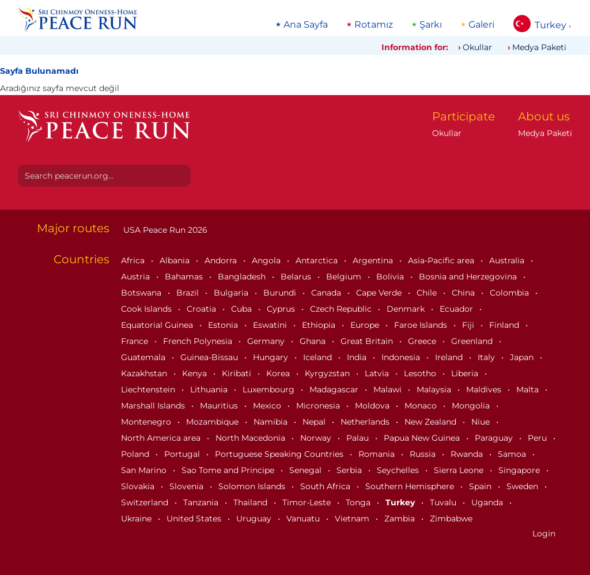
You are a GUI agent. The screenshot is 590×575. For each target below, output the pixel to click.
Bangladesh (243, 276)
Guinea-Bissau (210, 357)
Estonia (224, 325)
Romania (377, 454)
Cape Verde (380, 293)
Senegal (306, 470)
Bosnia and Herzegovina (469, 276)
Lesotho (421, 373)
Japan (523, 357)
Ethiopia (320, 325)
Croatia (202, 309)
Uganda (488, 502)
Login (543, 533)
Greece (423, 341)
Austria (136, 276)
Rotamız (373, 25)
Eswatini (271, 325)
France (135, 341)
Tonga (359, 502)
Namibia (272, 422)
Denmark (407, 309)
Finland (505, 325)
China (464, 293)
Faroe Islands (421, 325)
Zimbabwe (451, 518)
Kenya (195, 373)
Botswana (142, 293)
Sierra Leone (460, 470)
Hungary (271, 357)
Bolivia (391, 276)
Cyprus (282, 309)
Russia (424, 454)
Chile (428, 293)
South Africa (326, 486)
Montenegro (147, 422)
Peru (538, 438)
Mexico (268, 405)
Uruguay (255, 518)
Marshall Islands (154, 405)
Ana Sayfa (305, 25)
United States (195, 518)
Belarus (297, 276)
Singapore (520, 470)
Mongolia (472, 405)
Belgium (345, 276)
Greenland (473, 341)
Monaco (421, 405)
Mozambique (213, 422)
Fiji (469, 325)
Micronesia (319, 405)
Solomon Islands (253, 486)
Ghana (314, 341)
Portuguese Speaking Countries (280, 454)
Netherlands (366, 422)
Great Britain (368, 341)
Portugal (183, 454)
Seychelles (399, 470)
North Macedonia (251, 438)
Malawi (388, 389)
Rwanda (468, 454)
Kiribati (238, 373)
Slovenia (187, 486)
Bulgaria (232, 293)
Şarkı (430, 25)
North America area (162, 438)
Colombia (510, 293)
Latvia (378, 373)
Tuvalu (444, 502)
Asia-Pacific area (442, 260)
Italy (487, 357)
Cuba (242, 309)
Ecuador (457, 309)
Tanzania (202, 502)
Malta (528, 389)
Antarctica (318, 260)
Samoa (513, 454)
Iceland (318, 357)
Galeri (481, 25)
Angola (267, 260)
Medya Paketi (539, 47)
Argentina (374, 260)
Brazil (188, 293)
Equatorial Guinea (158, 325)
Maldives (485, 389)
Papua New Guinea (423, 438)
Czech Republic (342, 309)
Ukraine (137, 518)
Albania (176, 260)
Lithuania (210, 389)
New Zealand (431, 422)
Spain (481, 486)
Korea (279, 373)
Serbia (350, 470)
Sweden (523, 486)
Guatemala (144, 357)
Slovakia (139, 486)
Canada (327, 293)
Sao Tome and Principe (229, 470)
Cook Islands (147, 309)
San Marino (145, 470)
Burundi (280, 293)
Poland (136, 454)
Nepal (315, 422)
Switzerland (146, 502)
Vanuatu (304, 518)
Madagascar (335, 389)
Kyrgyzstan (328, 373)
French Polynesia (199, 341)
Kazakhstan (145, 373)
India (358, 357)
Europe (365, 325)
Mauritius (220, 405)
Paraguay (495, 438)
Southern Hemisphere (410, 486)
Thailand (251, 502)
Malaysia (435, 389)
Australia (508, 260)
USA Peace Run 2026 (164, 230)
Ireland (450, 357)
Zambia (400, 518)
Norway (317, 438)
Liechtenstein (149, 389)
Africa (134, 260)
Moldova (373, 405)
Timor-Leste (307, 502)
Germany (267, 341)
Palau (358, 438)
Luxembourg (270, 389)
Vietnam (353, 518)
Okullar (477, 47)
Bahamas (185, 276)
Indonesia (401, 357)
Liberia (466, 373)
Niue (481, 422)
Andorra (222, 260)
